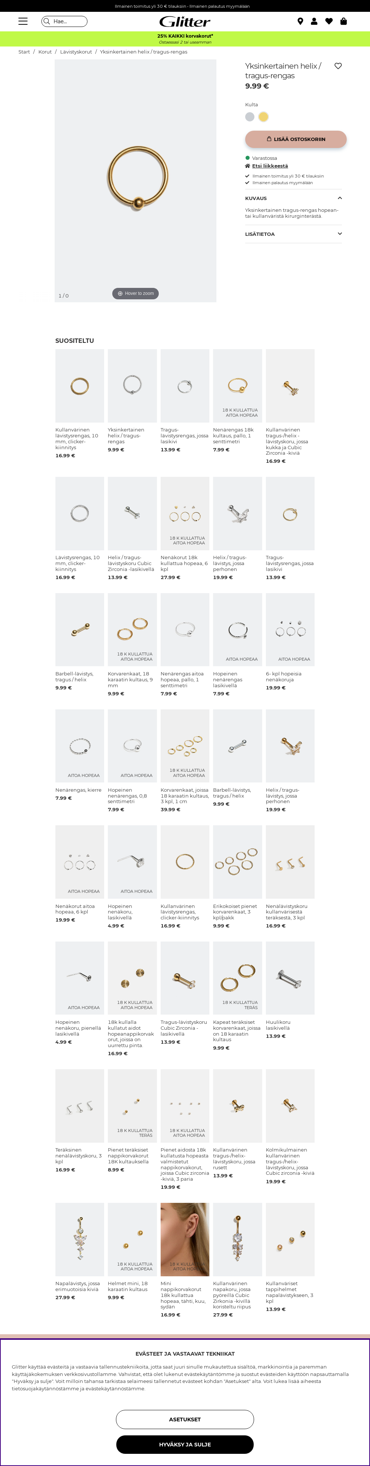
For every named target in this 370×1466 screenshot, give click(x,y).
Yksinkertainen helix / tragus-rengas (143, 52)
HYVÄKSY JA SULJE (185, 1444)
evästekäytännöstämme (115, 1388)
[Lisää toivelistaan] (338, 66)
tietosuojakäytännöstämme (45, 1388)
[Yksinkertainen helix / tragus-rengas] (252, 116)
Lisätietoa (260, 234)
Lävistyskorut (76, 52)
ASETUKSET (185, 1419)
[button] (318, 21)
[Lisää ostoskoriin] (296, 139)
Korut (45, 52)
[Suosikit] (332, 21)
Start (24, 52)
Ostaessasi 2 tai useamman (185, 42)
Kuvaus (256, 198)
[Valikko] (24, 21)
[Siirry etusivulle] (185, 21)
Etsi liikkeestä (266, 166)
